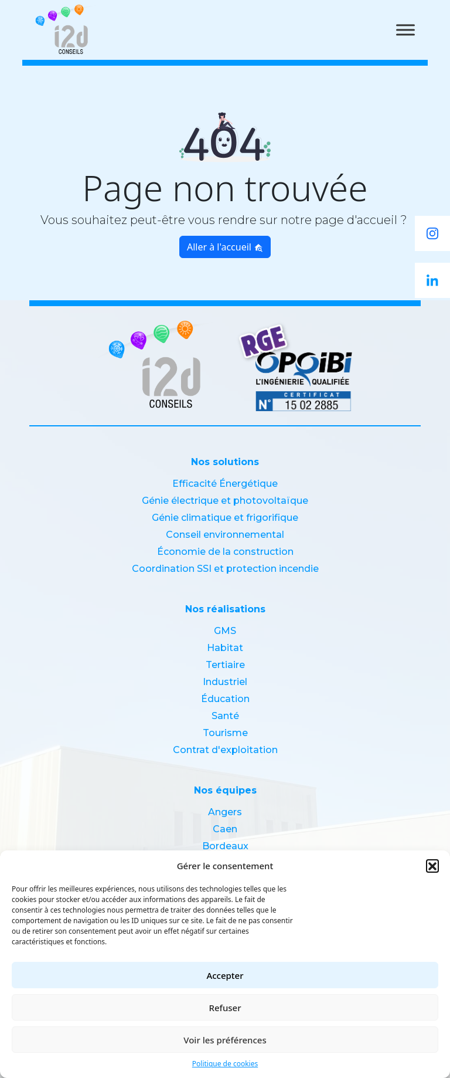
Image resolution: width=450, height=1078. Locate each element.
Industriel (225, 681)
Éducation (225, 698)
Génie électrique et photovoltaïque (225, 500)
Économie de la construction (225, 551)
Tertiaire (225, 664)
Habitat (225, 647)
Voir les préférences (224, 1040)
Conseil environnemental (225, 534)
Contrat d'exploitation (225, 749)
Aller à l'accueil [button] (225, 246)
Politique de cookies (225, 1064)
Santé (225, 715)
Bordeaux (225, 846)
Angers (225, 812)
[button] (432, 866)
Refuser (225, 1007)
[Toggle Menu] (405, 29)
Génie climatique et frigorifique (225, 517)
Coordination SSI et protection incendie (225, 568)
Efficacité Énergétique (225, 483)
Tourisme (225, 732)
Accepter (224, 975)
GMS (225, 630)
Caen (225, 829)
